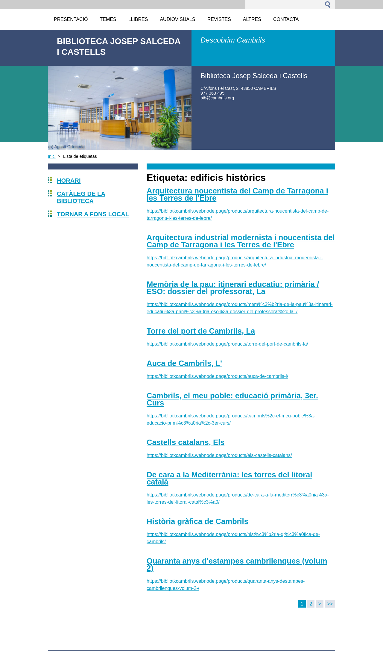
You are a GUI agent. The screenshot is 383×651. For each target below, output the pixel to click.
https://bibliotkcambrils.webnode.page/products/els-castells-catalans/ (219, 455)
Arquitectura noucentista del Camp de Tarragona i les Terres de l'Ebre (237, 194)
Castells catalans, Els (185, 442)
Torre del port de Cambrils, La (201, 331)
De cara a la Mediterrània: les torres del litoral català (229, 478)
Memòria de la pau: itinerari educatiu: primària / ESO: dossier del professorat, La (233, 288)
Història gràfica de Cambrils (197, 521)
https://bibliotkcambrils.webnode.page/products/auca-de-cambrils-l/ (217, 376)
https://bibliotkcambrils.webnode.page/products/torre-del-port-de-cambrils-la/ (227, 343)
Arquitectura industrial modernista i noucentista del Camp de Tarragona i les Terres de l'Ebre (241, 241)
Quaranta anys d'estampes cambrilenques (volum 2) (237, 564)
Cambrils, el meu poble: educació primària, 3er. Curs (232, 399)
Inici (52, 156)
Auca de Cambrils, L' (184, 363)
